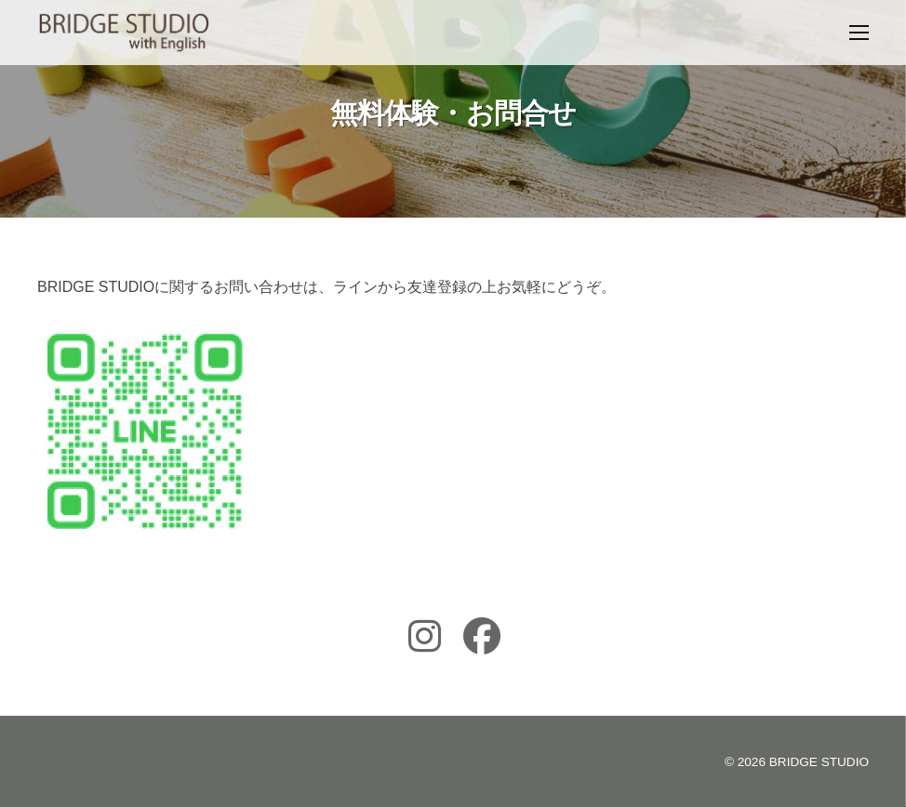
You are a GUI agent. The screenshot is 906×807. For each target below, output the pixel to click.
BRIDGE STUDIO (819, 762)
